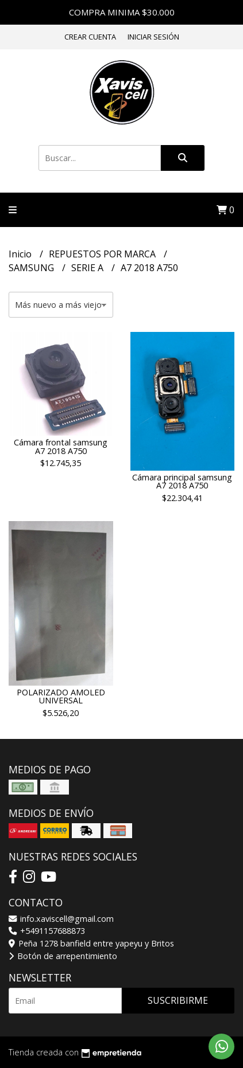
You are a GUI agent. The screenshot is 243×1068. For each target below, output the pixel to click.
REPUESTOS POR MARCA (103, 254)
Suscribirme (178, 1000)
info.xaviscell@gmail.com (61, 918)
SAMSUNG (32, 267)
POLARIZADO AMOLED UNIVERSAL (61, 696)
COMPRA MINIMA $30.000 (122, 12)
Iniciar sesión (153, 37)
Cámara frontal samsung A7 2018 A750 (60, 446)
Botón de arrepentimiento (63, 955)
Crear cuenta (90, 37)
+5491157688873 (47, 930)
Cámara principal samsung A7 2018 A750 (182, 481)
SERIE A (88, 267)
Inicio (21, 254)
